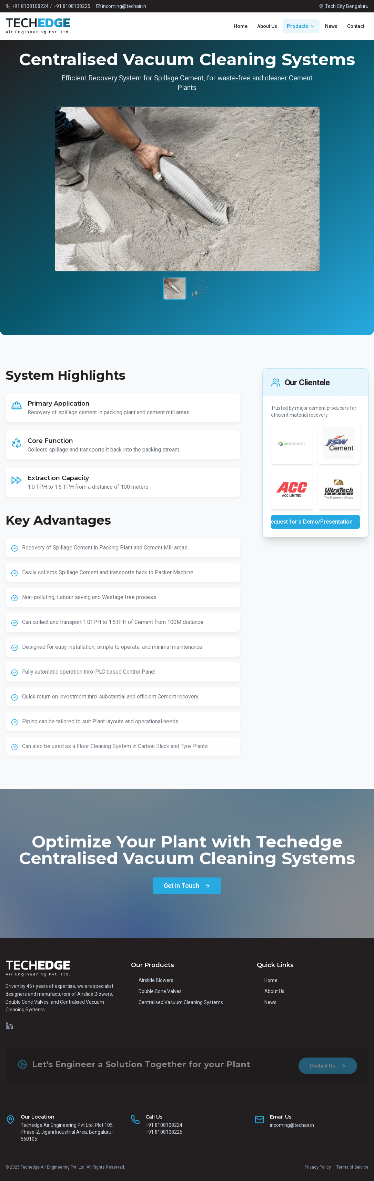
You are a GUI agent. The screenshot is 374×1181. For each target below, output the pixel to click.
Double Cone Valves (156, 991)
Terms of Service (352, 1167)
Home (240, 26)
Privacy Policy (318, 1167)
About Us (267, 26)
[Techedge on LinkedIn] (9, 1026)
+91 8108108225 (71, 6)
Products (301, 26)
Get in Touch (187, 885)
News (331, 26)
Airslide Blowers (152, 980)
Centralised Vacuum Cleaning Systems (177, 1002)
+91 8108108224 (30, 6)
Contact (355, 26)
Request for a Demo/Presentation (315, 521)
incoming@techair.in (292, 1125)
